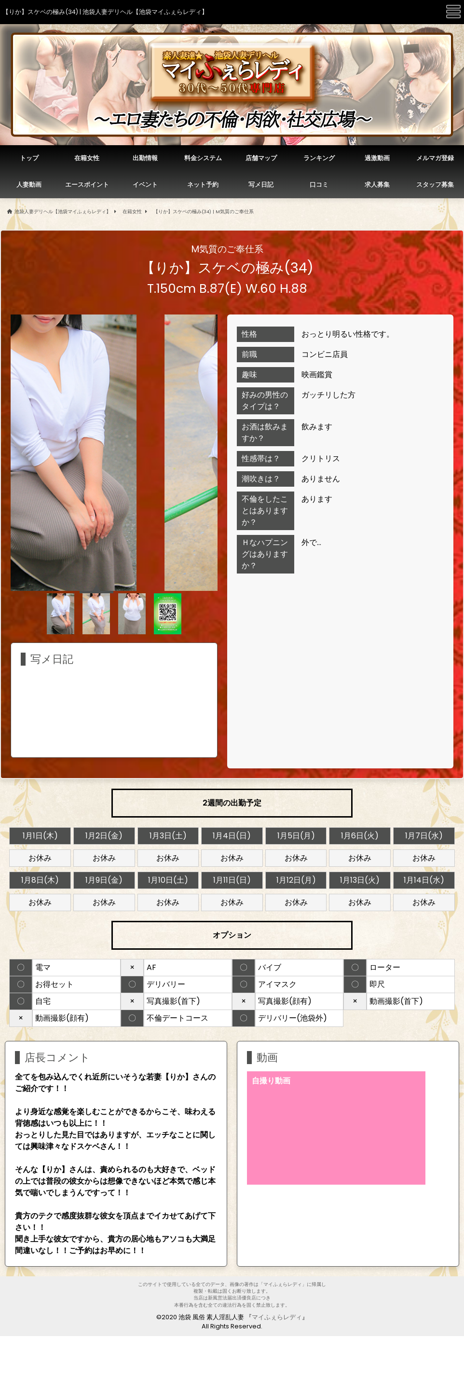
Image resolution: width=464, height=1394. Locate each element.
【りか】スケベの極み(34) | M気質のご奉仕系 (203, 211)
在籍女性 (132, 211)
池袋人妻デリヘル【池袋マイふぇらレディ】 (62, 211)
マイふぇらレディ (277, 1317)
